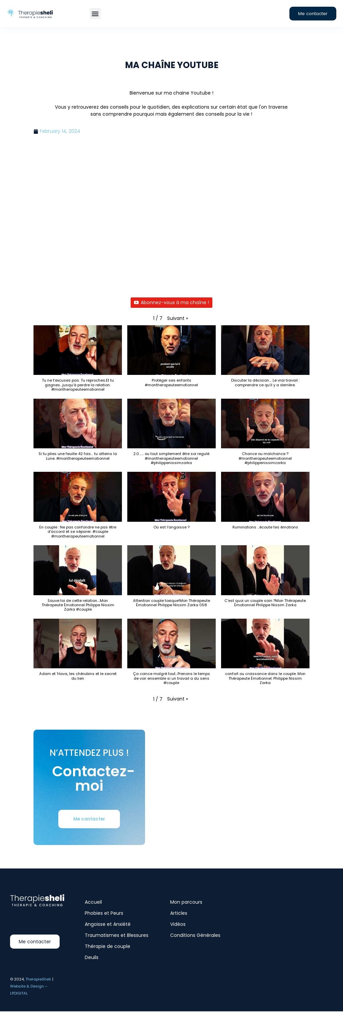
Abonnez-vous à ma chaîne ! (171, 302)
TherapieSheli (38, 979)
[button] (95, 13)
